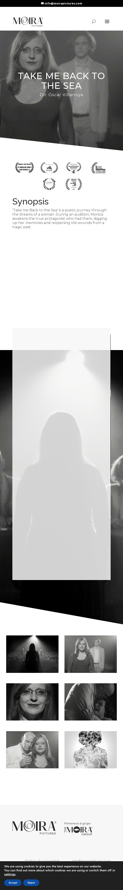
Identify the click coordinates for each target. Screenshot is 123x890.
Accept (13, 882)
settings (9, 874)
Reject (31, 882)
